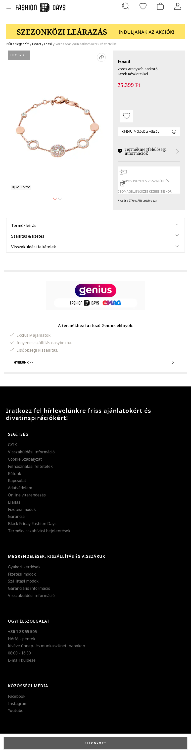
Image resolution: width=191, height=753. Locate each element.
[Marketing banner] (95, 29)
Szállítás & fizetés (27, 236)
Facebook (16, 696)
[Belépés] (177, 6)
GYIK (12, 444)
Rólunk (14, 473)
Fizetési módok (22, 509)
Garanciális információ (29, 588)
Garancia (16, 516)
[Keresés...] (125, 6)
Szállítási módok (23, 581)
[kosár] (160, 6)
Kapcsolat (17, 480)
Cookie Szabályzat (25, 459)
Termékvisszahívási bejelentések (39, 531)
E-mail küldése (22, 660)
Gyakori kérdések (24, 567)
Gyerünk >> (95, 362)
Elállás (14, 502)
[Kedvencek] (143, 6)
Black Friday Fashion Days (32, 523)
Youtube (15, 710)
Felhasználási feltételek (30, 466)
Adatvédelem (20, 487)
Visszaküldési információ (31, 452)
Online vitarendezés (27, 495)
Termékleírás (23, 225)
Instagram (17, 703)
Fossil (124, 61)
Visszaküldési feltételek (33, 247)
